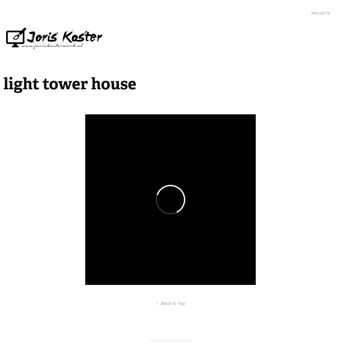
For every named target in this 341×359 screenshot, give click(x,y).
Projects (320, 13)
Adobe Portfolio (179, 340)
